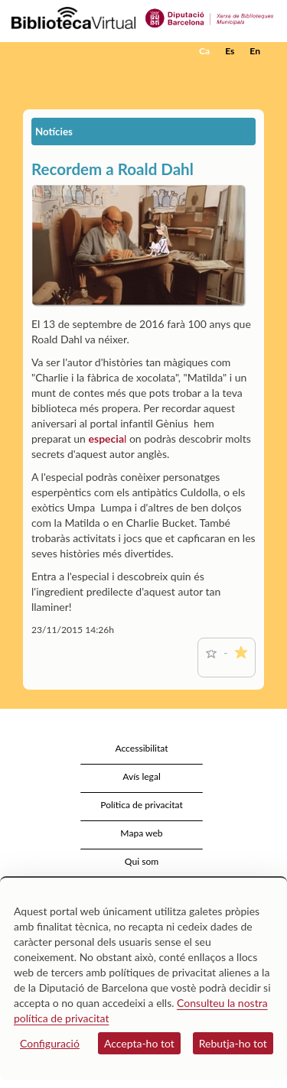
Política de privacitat (141, 804)
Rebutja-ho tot (233, 1043)
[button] (254, 74)
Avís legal (141, 776)
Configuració (50, 1043)
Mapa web (141, 833)
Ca (204, 51)
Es (229, 51)
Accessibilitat (141, 748)
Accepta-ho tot (139, 1043)
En (254, 51)
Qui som (141, 861)
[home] (88, 51)
